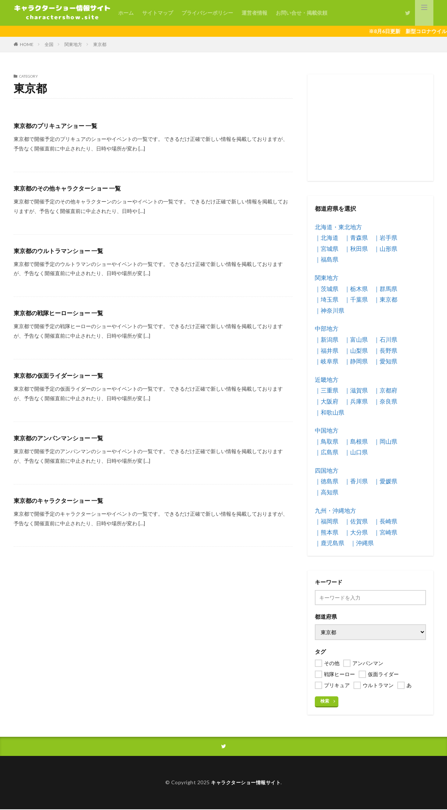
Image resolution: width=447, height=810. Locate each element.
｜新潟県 (326, 339)
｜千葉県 (356, 299)
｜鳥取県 (326, 441)
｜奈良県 (385, 401)
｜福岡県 (326, 521)
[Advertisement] (370, 128)
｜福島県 (326, 259)
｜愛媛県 (385, 480)
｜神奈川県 (329, 310)
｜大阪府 (326, 401)
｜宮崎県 (385, 532)
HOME (27, 44)
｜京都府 (385, 390)
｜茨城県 (326, 288)
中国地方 (326, 430)
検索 (324, 701)
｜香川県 (356, 480)
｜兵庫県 (356, 401)
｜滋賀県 (356, 390)
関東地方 (73, 44)
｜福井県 (326, 350)
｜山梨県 (356, 350)
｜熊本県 (326, 532)
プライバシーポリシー (207, 13)
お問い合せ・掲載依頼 (301, 13)
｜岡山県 (385, 441)
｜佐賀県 (356, 521)
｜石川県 (385, 339)
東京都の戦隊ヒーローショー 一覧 (64, 313)
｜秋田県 (356, 248)
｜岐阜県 (326, 361)
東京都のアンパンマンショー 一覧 (64, 438)
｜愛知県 (385, 361)
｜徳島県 (326, 480)
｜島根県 (356, 441)
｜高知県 (326, 492)
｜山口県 (356, 451)
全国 (49, 44)
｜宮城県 (326, 248)
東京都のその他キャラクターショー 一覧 (74, 188)
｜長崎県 (385, 521)
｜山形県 (385, 248)
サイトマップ (157, 13)
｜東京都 (385, 299)
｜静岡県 (356, 361)
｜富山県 (356, 339)
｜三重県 (326, 390)
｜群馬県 (385, 288)
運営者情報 (254, 13)
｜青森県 (356, 237)
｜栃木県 (356, 288)
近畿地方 (326, 379)
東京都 (99, 44)
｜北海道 (326, 237)
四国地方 (326, 470)
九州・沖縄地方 (335, 510)
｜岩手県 (385, 237)
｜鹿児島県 (329, 542)
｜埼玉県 (326, 299)
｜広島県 (326, 451)
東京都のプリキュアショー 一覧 (61, 125)
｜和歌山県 (329, 412)
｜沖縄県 (362, 542)
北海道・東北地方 (338, 226)
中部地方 (326, 328)
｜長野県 (385, 350)
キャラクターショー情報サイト (245, 783)
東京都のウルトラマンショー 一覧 (64, 250)
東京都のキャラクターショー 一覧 (64, 500)
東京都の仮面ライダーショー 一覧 (64, 375)
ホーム (126, 13)
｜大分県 (356, 532)
